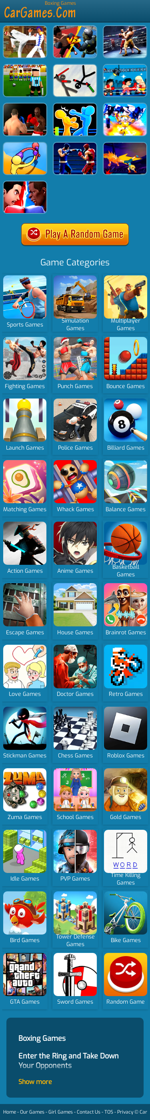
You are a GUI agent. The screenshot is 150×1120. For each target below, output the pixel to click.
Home (9, 1112)
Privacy (125, 1112)
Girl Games (60, 1112)
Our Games (32, 1112)
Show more (35, 1082)
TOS (108, 1112)
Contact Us (88, 1112)
